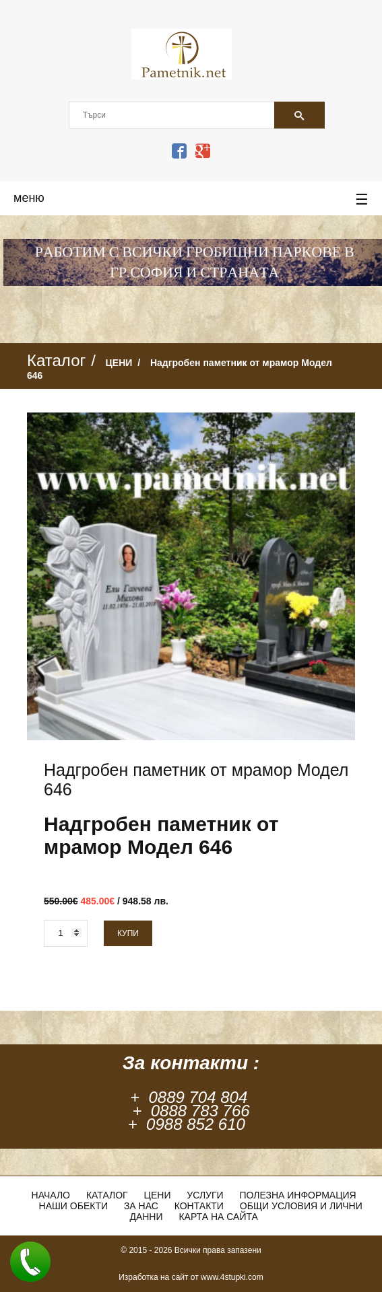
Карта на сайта (218, 1216)
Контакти (199, 1205)
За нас (141, 1205)
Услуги (205, 1195)
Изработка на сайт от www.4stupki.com (191, 1277)
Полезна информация (298, 1195)
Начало (51, 1195)
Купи (128, 933)
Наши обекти (73, 1205)
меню (191, 200)
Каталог (107, 1195)
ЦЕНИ (119, 362)
